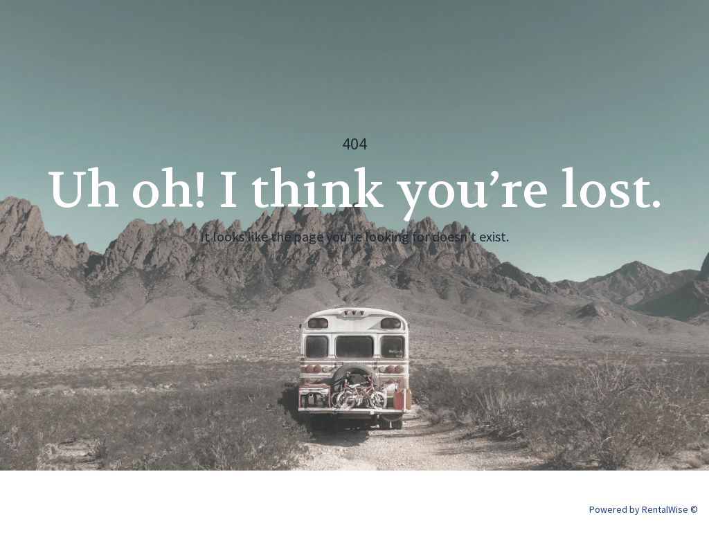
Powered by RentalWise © (643, 509)
